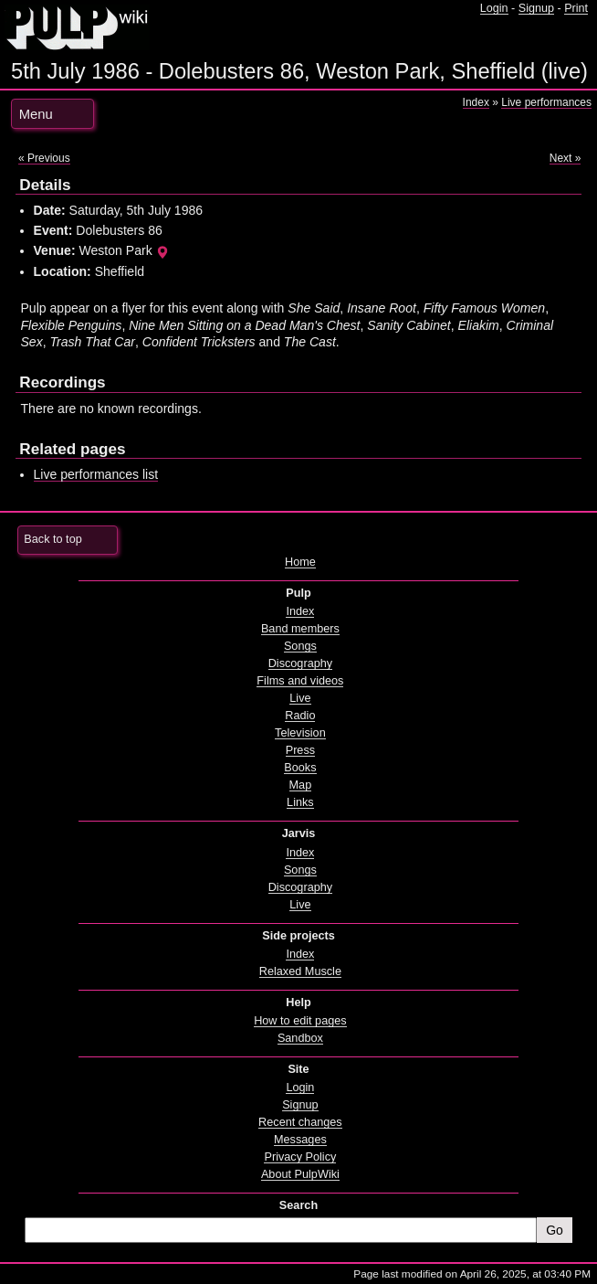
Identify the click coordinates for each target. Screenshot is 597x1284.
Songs (300, 646)
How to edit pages (300, 1020)
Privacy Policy (300, 1157)
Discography (300, 663)
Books (300, 767)
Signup (536, 8)
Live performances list (96, 474)
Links (300, 802)
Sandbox (300, 1038)
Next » (565, 158)
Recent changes (300, 1122)
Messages (300, 1139)
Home (300, 562)
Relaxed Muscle (300, 971)
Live (299, 698)
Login (494, 8)
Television (300, 733)
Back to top (52, 539)
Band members (300, 628)
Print (576, 8)
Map (300, 785)
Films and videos (300, 680)
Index (476, 102)
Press (300, 750)
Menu (36, 114)
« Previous (44, 158)
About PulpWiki (300, 1174)
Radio (300, 715)
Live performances (546, 102)
